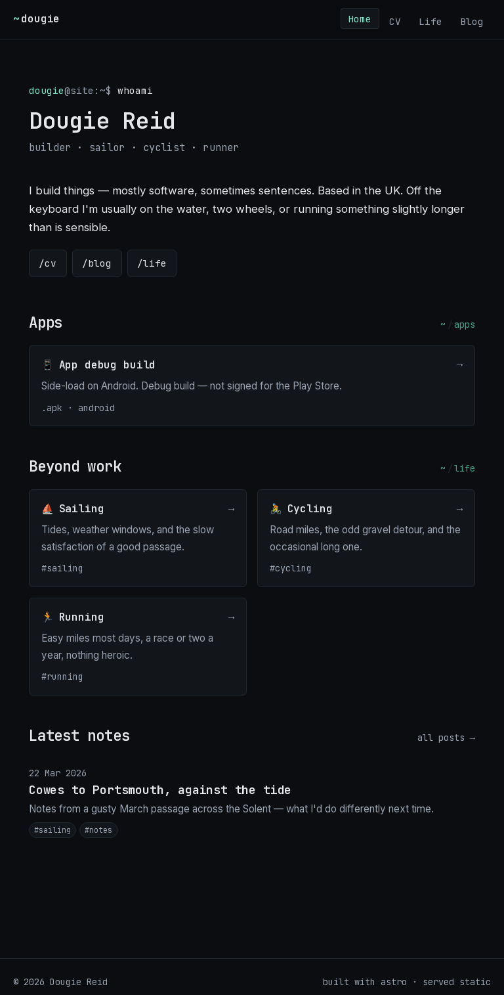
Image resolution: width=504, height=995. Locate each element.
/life (152, 263)
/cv (47, 263)
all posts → (446, 737)
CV (395, 20)
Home (359, 18)
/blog (97, 263)
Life (430, 20)
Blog (472, 20)
